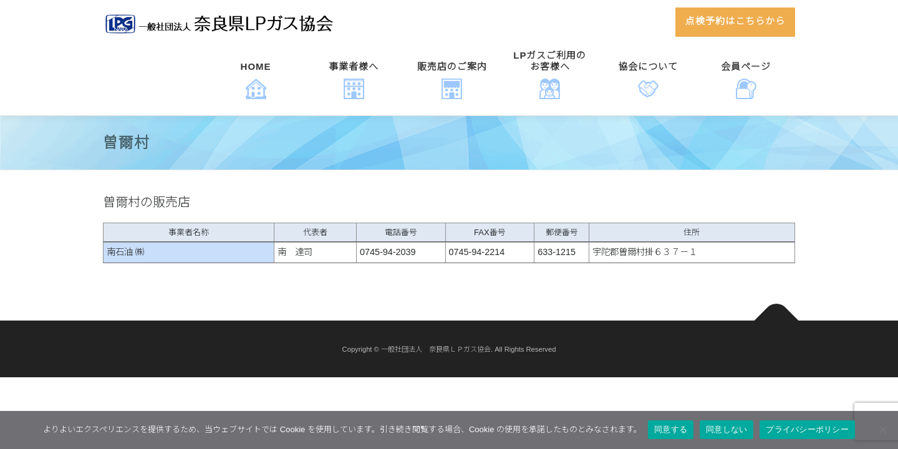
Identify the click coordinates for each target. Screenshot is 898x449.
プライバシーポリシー (807, 429)
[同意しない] (882, 429)
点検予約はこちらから (735, 20)
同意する (670, 429)
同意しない (726, 429)
